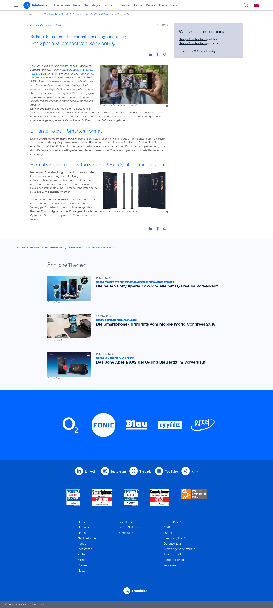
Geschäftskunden (130, 527)
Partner (138, 5)
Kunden (109, 5)
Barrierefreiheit (173, 560)
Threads (145, 471)
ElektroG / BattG (174, 538)
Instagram (118, 471)
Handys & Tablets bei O (193, 39)
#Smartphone (88, 247)
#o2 (113, 247)
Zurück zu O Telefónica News (46, 24)
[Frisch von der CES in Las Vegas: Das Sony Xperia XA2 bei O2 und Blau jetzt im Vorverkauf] (135, 366)
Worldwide (125, 533)
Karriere (150, 5)
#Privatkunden (74, 247)
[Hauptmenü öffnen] (16, 5)
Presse (163, 5)
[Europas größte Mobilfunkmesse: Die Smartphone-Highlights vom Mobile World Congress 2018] (135, 328)
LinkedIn (91, 471)
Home (82, 522)
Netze (76, 5)
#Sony (99, 247)
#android (107, 247)
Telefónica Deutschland (56, 14)
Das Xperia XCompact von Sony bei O (110, 14)
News (174, 5)
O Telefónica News (79, 14)
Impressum (170, 565)
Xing (195, 471)
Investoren (124, 5)
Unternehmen (61, 5)
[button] (150, 54)
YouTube (171, 471)
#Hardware (34, 247)
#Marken (44, 247)
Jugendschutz (172, 554)
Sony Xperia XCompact (193, 51)
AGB (166, 527)
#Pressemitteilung (58, 247)
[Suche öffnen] (246, 5)
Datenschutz (172, 544)
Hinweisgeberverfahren (179, 549)
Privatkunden (127, 522)
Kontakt (168, 533)
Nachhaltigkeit (92, 5)
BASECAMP (172, 522)
